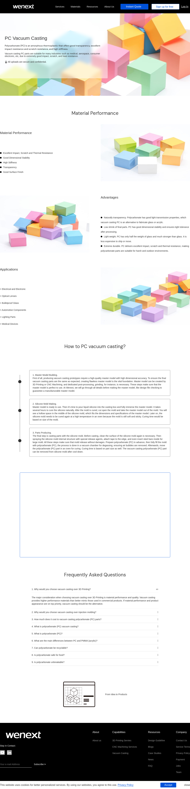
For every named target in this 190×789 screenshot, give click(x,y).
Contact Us (181, 740)
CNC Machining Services (124, 747)
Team (178, 772)
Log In (184, 6)
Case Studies (154, 753)
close (187, 785)
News (151, 759)
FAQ (150, 766)
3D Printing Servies (121, 740)
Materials (75, 6)
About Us (109, 6)
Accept (168, 785)
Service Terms (183, 747)
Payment (180, 759)
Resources (92, 6)
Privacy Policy (183, 753)
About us (96, 740)
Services (59, 6)
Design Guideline (156, 740)
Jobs (178, 766)
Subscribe (40, 764)
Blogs (151, 747)
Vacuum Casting (120, 753)
